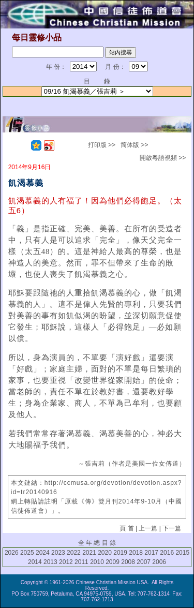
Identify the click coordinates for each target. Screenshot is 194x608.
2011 (81, 562)
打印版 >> (101, 145)
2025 (27, 552)
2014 (35, 562)
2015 (182, 552)
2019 (120, 552)
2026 (12, 552)
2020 (105, 552)
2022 (74, 552)
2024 (43, 552)
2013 (50, 562)
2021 (89, 552)
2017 (151, 552)
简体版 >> (134, 145)
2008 (128, 562)
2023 (58, 552)
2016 (167, 552)
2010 (97, 562)
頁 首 (126, 528)
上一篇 (148, 528)
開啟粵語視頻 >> (163, 157)
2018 (136, 552)
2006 (159, 562)
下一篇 (171, 528)
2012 (66, 562)
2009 (113, 562)
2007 (144, 562)
